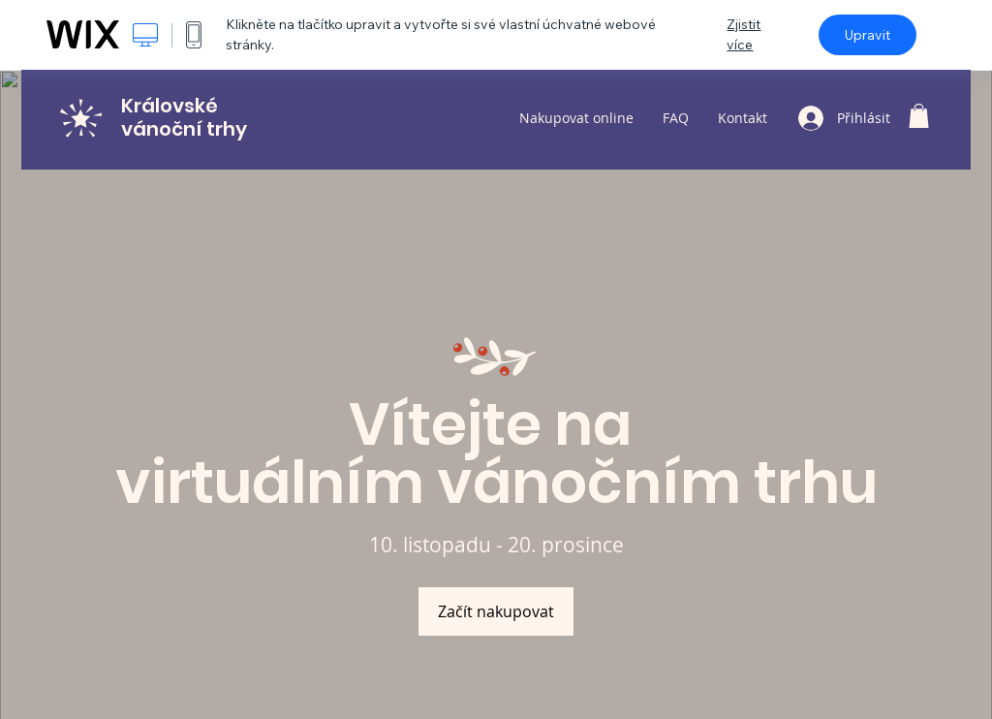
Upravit (867, 35)
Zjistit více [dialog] (743, 34)
